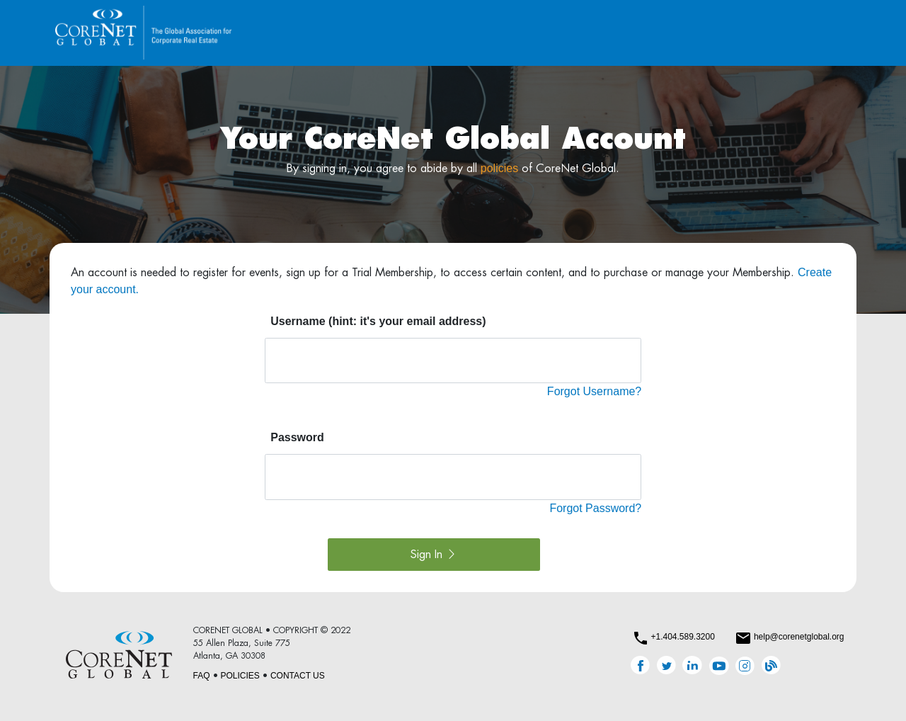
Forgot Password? (595, 508)
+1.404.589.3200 (682, 637)
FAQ (201, 676)
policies (499, 168)
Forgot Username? (594, 391)
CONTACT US (297, 676)
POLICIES (240, 676)
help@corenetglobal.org (799, 637)
